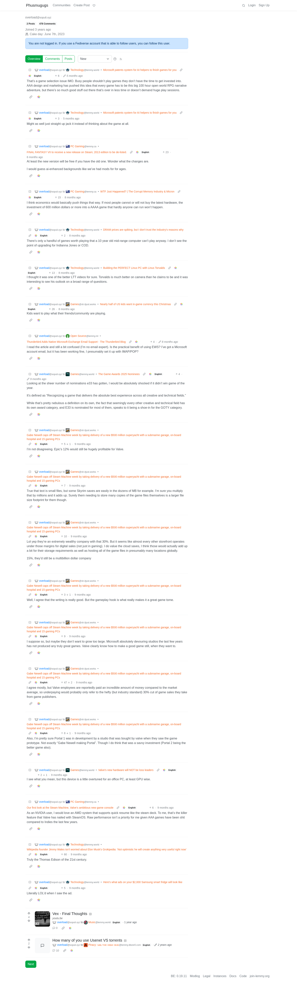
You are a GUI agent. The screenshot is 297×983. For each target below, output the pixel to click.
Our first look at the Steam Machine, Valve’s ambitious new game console (70, 807)
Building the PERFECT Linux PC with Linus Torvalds (134, 267)
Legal (206, 976)
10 (56, 950)
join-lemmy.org (260, 976)
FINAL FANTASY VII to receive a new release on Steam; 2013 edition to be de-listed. (77, 152)
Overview (34, 58)
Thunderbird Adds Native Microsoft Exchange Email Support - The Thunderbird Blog (76, 341)
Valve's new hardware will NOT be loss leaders (125, 770)
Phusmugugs (37, 5)
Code (243, 976)
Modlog (195, 976)
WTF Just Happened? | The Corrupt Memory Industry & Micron (137, 191)
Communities (61, 5)
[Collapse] (30, 70)
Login (252, 5)
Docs (232, 976)
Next (31, 964)
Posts (68, 58)
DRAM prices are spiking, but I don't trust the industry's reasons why (143, 229)
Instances (219, 976)
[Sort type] (95, 59)
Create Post (82, 5)
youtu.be (57, 918)
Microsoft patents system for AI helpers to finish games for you (140, 69)
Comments (52, 58)
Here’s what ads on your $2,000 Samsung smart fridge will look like (142, 882)
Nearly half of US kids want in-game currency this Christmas (135, 304)
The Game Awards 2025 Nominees (119, 374)
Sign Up (264, 5)
